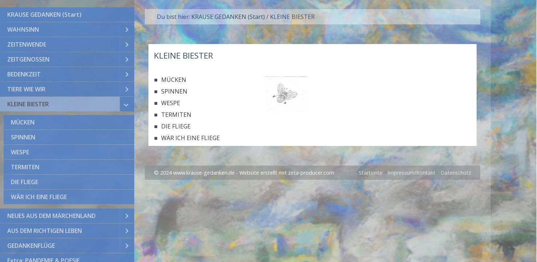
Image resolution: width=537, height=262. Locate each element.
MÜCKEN (23, 122)
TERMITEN (25, 167)
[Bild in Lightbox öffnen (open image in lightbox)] (285, 94)
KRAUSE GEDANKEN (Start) (44, 15)
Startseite (370, 172)
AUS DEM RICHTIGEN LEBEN (44, 231)
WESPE (20, 152)
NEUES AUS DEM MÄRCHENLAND (51, 216)
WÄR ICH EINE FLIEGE (39, 197)
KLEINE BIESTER (28, 104)
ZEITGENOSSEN (28, 59)
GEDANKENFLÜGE (31, 246)
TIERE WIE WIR (26, 89)
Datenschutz (456, 172)
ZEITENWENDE (26, 44)
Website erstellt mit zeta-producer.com (286, 172)
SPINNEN (23, 137)
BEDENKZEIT (24, 74)
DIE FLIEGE (24, 182)
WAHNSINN (23, 29)
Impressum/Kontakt (411, 172)
